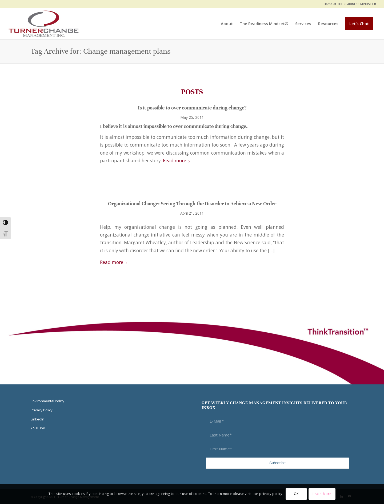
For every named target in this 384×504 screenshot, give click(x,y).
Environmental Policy (47, 401)
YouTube (38, 428)
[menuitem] (348, 4)
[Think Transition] (43, 23)
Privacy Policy (42, 410)
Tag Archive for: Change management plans (100, 51)
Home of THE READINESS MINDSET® (350, 4)
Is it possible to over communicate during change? (192, 108)
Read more (176, 161)
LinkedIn (37, 419)
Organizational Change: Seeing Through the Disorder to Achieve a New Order (192, 203)
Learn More (322, 493)
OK (296, 493)
